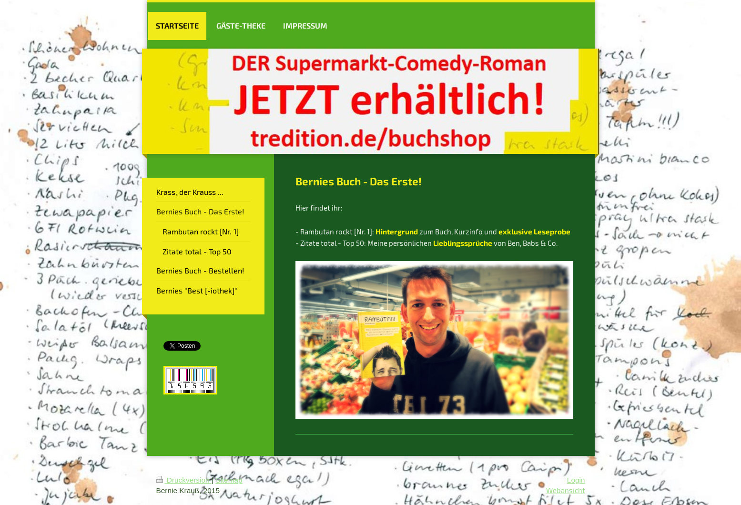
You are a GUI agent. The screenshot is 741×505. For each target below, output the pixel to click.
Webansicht (565, 490)
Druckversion (184, 480)
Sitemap (228, 480)
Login (576, 480)
